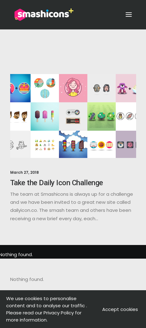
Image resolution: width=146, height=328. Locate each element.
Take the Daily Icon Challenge (56, 182)
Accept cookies (120, 309)
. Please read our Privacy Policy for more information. (46, 312)
